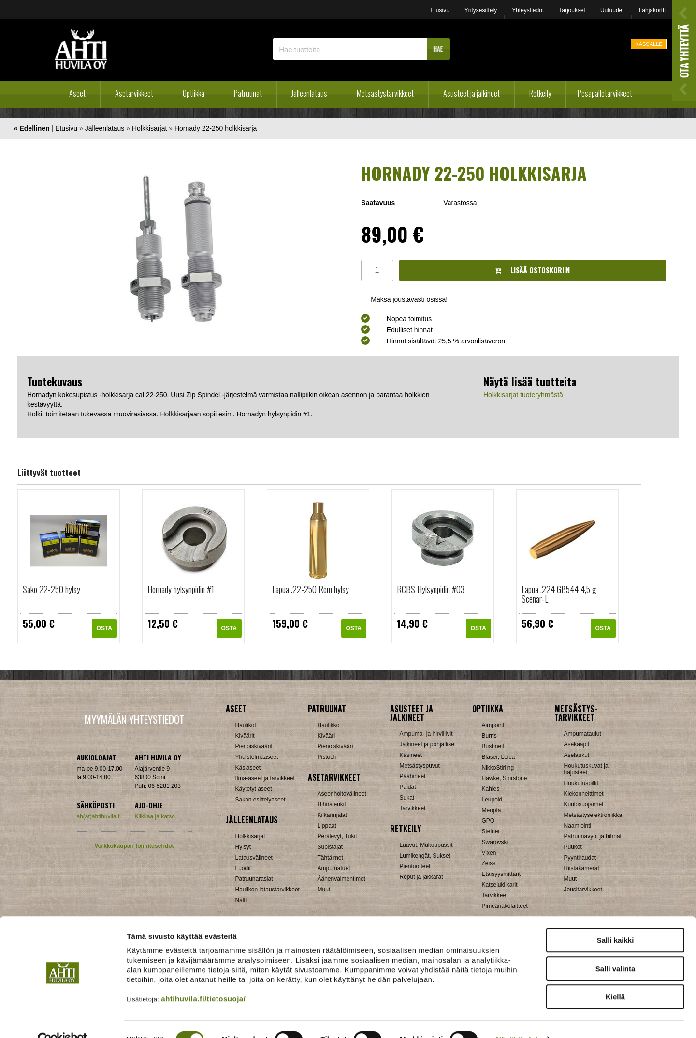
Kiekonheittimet (584, 793)
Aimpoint (493, 725)
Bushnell (493, 746)
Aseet (77, 93)
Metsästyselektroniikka (593, 815)
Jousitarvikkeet (583, 889)
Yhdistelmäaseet (256, 757)
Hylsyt (243, 847)
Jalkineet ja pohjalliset (428, 744)
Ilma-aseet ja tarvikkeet (265, 778)
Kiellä (615, 976)
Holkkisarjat (149, 128)
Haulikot (245, 725)
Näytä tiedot (517, 1019)
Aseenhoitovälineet (342, 793)
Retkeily (540, 93)
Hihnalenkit (332, 804)
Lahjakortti (652, 10)
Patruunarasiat (254, 878)
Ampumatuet (334, 868)
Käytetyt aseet (253, 789)
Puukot (573, 847)
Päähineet (413, 776)
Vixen (489, 852)
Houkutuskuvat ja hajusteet (586, 769)
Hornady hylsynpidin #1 (180, 589)
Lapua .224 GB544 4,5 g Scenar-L (559, 594)
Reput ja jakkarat (421, 877)
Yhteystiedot (528, 10)
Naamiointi (578, 825)
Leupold (492, 799)
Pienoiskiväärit (254, 746)
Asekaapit (577, 744)
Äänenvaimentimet (341, 878)
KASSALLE (648, 44)
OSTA (104, 628)
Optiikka (193, 93)
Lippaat (327, 825)
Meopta (491, 810)
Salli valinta (615, 948)
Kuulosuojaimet (584, 804)
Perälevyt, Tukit (337, 836)
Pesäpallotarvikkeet (605, 93)
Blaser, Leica (498, 757)
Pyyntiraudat (580, 857)
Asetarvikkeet (134, 93)
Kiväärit (245, 735)
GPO (488, 820)
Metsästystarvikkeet (385, 93)
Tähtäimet (330, 857)
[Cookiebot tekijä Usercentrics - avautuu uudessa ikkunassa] (62, 1019)
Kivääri (326, 735)
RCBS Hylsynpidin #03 (430, 589)
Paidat (408, 787)
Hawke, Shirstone (504, 778)
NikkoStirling (498, 767)
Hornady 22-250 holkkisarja (215, 128)
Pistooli (327, 757)
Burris (489, 735)
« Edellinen (32, 128)
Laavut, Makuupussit (426, 845)
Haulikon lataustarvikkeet (267, 889)
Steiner (491, 831)
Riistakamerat (581, 868)
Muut (324, 889)
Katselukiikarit (500, 884)
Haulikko (329, 725)
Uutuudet (612, 10)
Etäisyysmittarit (501, 874)
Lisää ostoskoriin (532, 270)
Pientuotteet (415, 866)
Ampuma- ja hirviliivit (426, 733)
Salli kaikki (615, 920)
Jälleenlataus (309, 93)
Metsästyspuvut (420, 765)
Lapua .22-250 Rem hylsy (310, 589)
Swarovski (495, 842)
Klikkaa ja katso (155, 816)
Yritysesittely (480, 10)
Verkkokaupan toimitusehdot (134, 846)
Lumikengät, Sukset (425, 855)
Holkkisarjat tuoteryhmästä (523, 395)
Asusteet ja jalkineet (471, 93)
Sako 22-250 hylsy (51, 589)
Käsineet (411, 755)
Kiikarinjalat (332, 815)
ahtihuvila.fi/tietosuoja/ (203, 978)
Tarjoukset (572, 10)
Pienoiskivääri (335, 746)
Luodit (243, 868)
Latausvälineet (254, 857)
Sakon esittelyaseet (260, 799)
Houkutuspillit (581, 783)
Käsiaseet (248, 767)
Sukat (407, 797)
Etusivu (439, 10)
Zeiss (489, 863)
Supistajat (330, 847)
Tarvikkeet (413, 808)
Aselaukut (577, 755)
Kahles (491, 789)
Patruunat (248, 93)
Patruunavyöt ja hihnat (593, 836)
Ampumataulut (582, 733)
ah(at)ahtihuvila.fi (99, 816)
